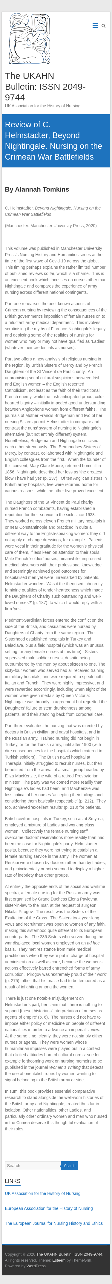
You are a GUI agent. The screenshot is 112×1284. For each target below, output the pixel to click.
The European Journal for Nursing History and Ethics (54, 1223)
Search (69, 1166)
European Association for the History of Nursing (49, 1208)
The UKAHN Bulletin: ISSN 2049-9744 (45, 86)
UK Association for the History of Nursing (43, 1193)
